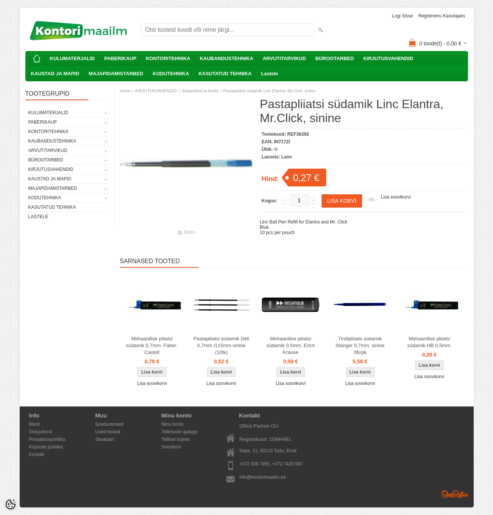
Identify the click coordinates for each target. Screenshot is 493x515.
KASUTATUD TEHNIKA (225, 73)
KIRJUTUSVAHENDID (388, 58)
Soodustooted (109, 424)
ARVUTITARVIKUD (284, 58)
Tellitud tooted (176, 439)
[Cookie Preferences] (10, 504)
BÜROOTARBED (335, 58)
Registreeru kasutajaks (441, 16)
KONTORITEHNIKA (168, 58)
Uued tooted (107, 431)
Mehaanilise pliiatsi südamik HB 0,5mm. (429, 342)
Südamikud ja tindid (200, 90)
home (125, 90)
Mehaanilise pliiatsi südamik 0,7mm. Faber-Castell (152, 345)
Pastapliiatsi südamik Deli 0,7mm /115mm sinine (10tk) (221, 345)
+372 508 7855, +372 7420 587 (271, 464)
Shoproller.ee (455, 494)
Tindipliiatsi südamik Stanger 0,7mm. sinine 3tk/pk (359, 345)
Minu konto (173, 424)
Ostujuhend (40, 431)
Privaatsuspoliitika (47, 439)
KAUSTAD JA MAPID (55, 73)
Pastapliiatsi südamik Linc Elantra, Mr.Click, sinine (269, 90)
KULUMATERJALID (72, 58)
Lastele (269, 73)
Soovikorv (172, 447)
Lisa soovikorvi (396, 197)
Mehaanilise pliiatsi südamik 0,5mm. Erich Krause (290, 345)
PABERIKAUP (120, 58)
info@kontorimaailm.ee (263, 477)
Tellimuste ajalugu (180, 431)
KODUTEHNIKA (171, 73)
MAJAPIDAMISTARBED (116, 73)
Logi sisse (402, 16)
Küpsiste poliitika (46, 447)
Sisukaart (104, 439)
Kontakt (37, 454)
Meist (34, 424)
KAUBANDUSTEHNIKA (226, 58)
